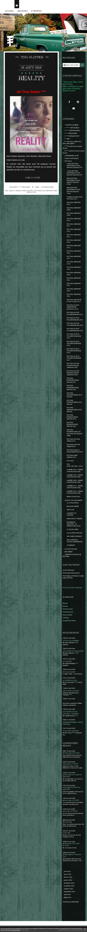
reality (12, 191)
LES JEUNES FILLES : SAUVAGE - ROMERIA (71, 713)
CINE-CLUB (70, 510)
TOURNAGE (71, 545)
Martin (65, 788)
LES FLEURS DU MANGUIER (73, 651)
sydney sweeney (27, 191)
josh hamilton (39, 191)
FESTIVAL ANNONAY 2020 (74, 274)
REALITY (31, 78)
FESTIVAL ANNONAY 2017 (74, 258)
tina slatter (31, 192)
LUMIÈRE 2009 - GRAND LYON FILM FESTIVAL (75, 481)
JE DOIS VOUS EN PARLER (73, 501)
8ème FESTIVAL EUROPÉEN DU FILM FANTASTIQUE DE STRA (73, 181)
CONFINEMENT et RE (72, 156)
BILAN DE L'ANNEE (73, 506)
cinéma (18, 191)
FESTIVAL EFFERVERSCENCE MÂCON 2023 (73, 388)
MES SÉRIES (68, 552)
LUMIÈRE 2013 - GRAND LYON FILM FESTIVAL (75, 487)
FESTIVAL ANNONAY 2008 (74, 209)
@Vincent (66, 822)
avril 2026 (67, 872)
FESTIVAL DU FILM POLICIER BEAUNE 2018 (75, 324)
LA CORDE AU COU (70, 681)
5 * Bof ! (67, 139)
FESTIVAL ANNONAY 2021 (74, 279)
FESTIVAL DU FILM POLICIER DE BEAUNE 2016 (74, 351)
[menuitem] (10, 11)
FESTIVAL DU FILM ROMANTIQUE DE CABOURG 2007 (73, 366)
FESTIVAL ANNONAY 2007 (74, 203)
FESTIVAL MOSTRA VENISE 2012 (73, 440)
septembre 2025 (69, 892)
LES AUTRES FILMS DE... (75, 533)
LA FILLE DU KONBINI (71, 641)
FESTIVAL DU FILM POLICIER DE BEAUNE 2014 (74, 336)
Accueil (9, 11)
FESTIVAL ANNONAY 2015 (74, 247)
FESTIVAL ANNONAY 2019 (74, 268)
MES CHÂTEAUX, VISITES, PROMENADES (75, 541)
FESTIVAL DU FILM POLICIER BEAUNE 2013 (75, 319)
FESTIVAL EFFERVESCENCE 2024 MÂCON (74, 402)
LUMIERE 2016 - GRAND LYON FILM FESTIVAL (75, 476)
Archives (22, 11)
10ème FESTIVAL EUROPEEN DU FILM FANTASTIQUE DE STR (74, 166)
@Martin (65, 775)
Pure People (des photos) (71, 573)
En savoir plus (15, 930)
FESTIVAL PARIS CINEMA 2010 (72, 456)
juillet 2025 (67, 898)
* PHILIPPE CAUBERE (71, 125)
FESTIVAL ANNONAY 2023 (74, 285)
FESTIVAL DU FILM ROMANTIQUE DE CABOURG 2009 (73, 373)
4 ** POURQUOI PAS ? (72, 136)
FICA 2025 (70, 461)
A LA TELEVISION (73, 503)
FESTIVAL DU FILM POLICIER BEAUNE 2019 (75, 330)
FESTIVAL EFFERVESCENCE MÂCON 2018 (72, 417)
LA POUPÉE (67, 662)
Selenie (65, 764)
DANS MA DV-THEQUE (74, 519)
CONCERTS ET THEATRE (72, 514)
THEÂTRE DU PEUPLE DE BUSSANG (72, 556)
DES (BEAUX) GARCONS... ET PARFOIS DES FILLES (74, 524)
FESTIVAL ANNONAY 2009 (74, 214)
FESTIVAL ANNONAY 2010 (74, 220)
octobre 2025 (68, 889)
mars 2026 (67, 875)
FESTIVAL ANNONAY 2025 (74, 295)
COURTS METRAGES (72, 159)
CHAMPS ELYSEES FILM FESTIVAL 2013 (74, 198)
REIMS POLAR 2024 (73, 497)
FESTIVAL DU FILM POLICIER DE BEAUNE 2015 (74, 344)
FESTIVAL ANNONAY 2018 (74, 263)
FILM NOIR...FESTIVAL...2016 (74, 465)
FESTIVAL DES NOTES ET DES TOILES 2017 (74, 301)
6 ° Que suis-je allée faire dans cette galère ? (72, 143)
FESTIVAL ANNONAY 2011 (74, 225)
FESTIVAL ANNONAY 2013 (74, 236)
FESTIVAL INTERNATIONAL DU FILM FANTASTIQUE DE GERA (74, 433)
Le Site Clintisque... (69, 570)
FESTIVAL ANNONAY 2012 (74, 231)
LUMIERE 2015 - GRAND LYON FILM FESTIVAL (75, 471)
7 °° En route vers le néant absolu (72, 147)
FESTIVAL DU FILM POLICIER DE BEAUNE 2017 (74, 358)
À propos (36, 11)
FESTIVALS (68, 161)
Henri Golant (67, 615)
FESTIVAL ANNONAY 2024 (74, 290)
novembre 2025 (69, 886)
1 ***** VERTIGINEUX (72, 128)
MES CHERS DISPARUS (74, 536)
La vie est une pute (71, 549)
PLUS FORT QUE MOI (71, 731)
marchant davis (51, 191)
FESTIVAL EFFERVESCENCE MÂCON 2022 (72, 425)
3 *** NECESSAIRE (24, 187)
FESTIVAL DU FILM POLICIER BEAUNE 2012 (75, 314)
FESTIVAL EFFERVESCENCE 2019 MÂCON (74, 395)
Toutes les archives (71, 902)
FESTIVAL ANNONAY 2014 (74, 241)
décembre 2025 (69, 883)
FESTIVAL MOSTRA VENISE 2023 (73, 446)
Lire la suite (32, 178)
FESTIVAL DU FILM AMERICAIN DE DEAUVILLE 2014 (73, 307)
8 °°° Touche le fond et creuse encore (74, 152)
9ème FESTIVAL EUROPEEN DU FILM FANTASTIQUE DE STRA (73, 191)
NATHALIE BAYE (69, 672)
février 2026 (68, 877)
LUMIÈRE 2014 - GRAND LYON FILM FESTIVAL (75, 492)
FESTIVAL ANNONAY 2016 (74, 252)
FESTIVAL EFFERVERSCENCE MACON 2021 (73, 380)
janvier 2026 (68, 880)
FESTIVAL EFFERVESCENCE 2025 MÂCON (74, 410)
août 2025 (67, 895)
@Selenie (66, 753)
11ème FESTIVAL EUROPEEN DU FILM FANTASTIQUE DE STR (74, 173)
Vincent (65, 833)
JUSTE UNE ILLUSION (71, 691)
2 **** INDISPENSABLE (72, 131)
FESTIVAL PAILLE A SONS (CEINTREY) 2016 (75, 451)
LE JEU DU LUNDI (72, 530)
